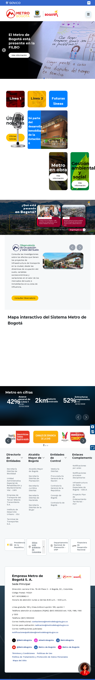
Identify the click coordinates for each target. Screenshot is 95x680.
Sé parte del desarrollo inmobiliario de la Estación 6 (36, 131)
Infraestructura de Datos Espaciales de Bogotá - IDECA (80, 486)
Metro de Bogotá (47, 647)
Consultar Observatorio (25, 298)
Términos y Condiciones (23, 653)
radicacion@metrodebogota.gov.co (52, 625)
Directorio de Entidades (13, 457)
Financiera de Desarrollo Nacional (82, 546)
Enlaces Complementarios (81, 456)
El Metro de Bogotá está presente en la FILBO (22, 41)
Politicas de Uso (44, 653)
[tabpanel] (47, 50)
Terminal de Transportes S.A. (12, 521)
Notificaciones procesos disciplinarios (79, 475)
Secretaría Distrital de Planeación (34, 478)
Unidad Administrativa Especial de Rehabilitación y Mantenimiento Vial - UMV (14, 484)
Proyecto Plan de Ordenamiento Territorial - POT (79, 499)
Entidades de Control (57, 457)
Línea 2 (37, 98)
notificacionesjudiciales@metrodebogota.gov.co (35, 632)
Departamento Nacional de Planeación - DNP (61, 546)
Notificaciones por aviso (79, 466)
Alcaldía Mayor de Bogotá (34, 457)
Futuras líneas (58, 100)
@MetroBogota (24, 640)
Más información (19, 55)
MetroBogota (67, 640)
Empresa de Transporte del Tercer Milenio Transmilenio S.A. (14, 500)
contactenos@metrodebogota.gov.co (50, 621)
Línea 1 (15, 98)
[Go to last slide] (4, 50)
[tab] (44, 78)
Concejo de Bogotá (56, 496)
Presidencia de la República (19, 544)
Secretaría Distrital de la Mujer (35, 507)
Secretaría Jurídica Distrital (34, 488)
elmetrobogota (46, 640)
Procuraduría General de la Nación (57, 478)
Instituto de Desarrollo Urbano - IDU (13, 511)
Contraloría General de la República (57, 488)
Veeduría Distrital (55, 470)
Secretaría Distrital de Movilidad (12, 471)
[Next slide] (91, 50)
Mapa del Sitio (19, 660)
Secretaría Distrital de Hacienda (34, 497)
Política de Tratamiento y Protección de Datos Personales (40, 657)
